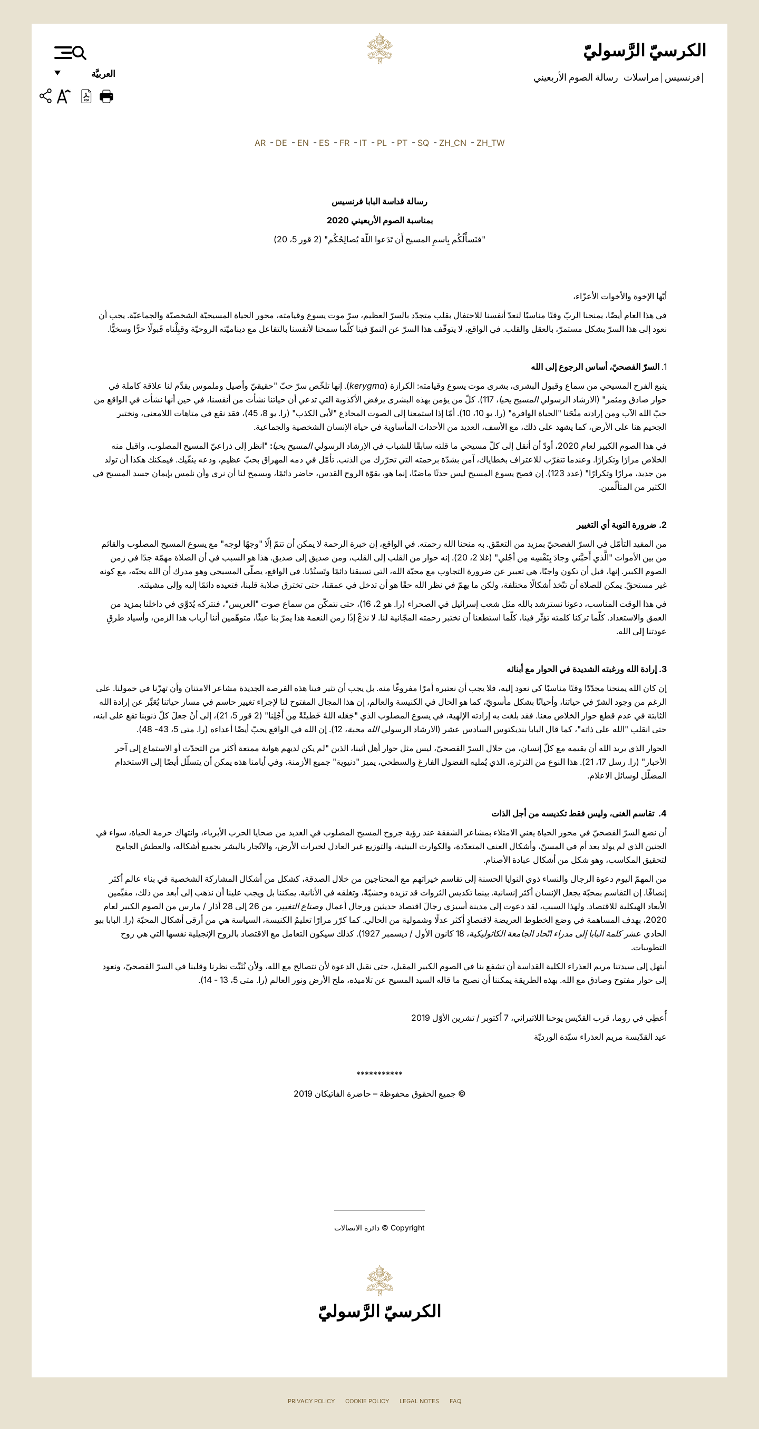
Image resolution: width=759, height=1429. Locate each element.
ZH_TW (490, 142)
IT (363, 142)
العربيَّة (91, 78)
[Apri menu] (62, 53)
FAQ (455, 1401)
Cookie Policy (367, 1401)
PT (402, 142)
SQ (423, 142)
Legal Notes (419, 1401)
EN (303, 142)
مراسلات (640, 77)
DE (281, 142)
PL (382, 142)
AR (260, 142)
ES (324, 142)
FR (344, 142)
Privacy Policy (311, 1401)
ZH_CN (452, 142)
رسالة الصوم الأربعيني (575, 77)
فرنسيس (681, 77)
